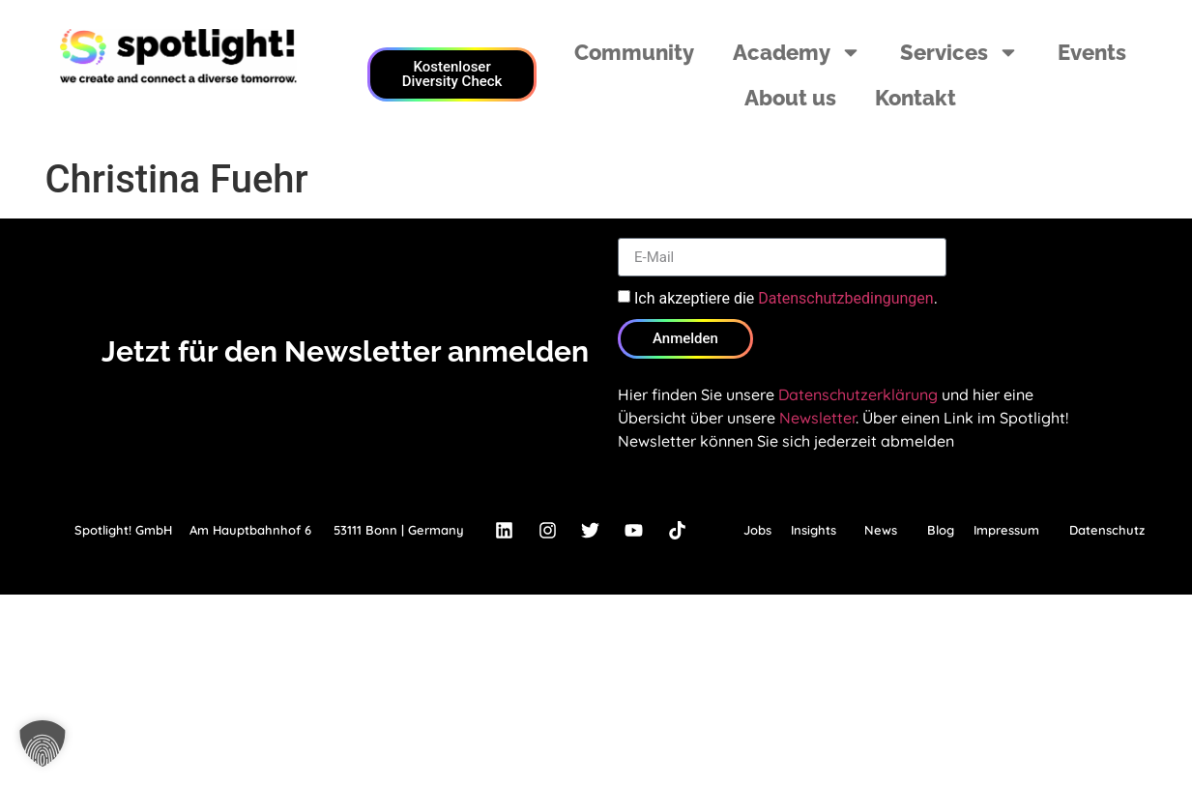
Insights (813, 530)
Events (1092, 52)
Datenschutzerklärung (858, 394)
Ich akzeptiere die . (786, 298)
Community (634, 52)
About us (790, 97)
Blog (940, 530)
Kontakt (915, 97)
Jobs (757, 530)
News (880, 530)
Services (959, 52)
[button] (42, 743)
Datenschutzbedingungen (845, 298)
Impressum (1006, 530)
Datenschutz (1107, 530)
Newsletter (817, 417)
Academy (797, 52)
